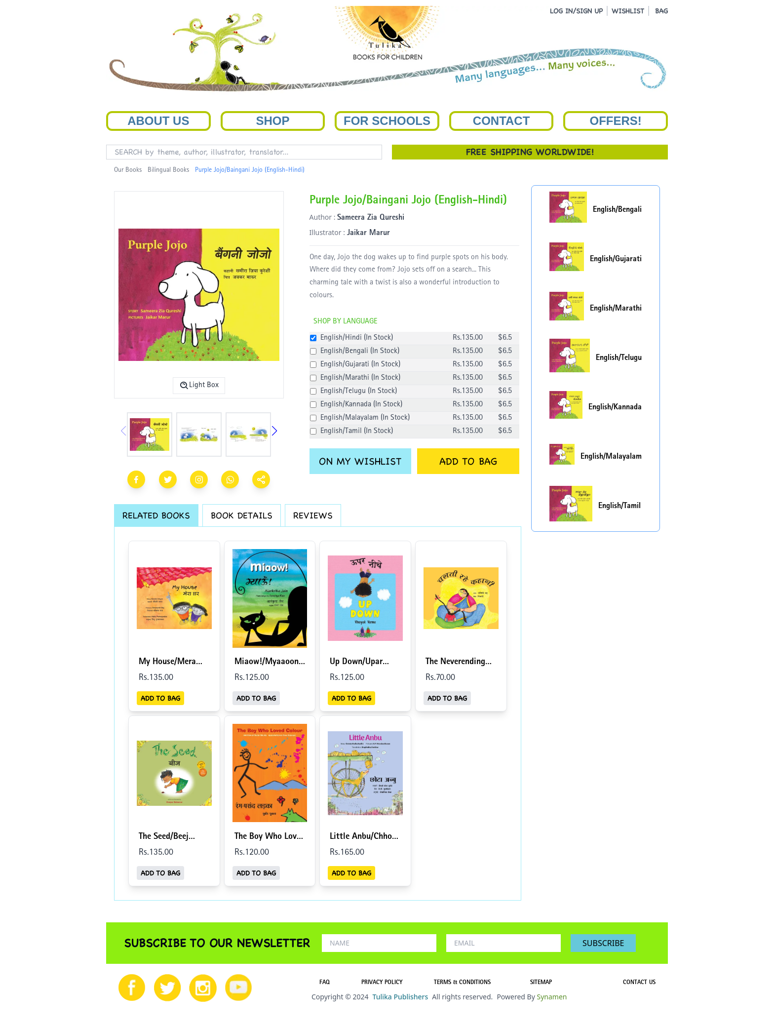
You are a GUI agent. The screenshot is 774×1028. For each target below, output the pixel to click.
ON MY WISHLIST (360, 461)
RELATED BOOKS (156, 515)
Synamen (552, 996)
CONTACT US (639, 983)
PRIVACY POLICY (381, 983)
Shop (272, 120)
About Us (158, 120)
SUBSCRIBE (603, 943)
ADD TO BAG (468, 461)
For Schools (387, 120)
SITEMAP (541, 983)
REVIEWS (313, 515)
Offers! (616, 120)
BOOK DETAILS (241, 515)
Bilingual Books (168, 170)
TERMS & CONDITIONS (462, 983)
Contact (501, 120)
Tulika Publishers (400, 996)
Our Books (128, 170)
